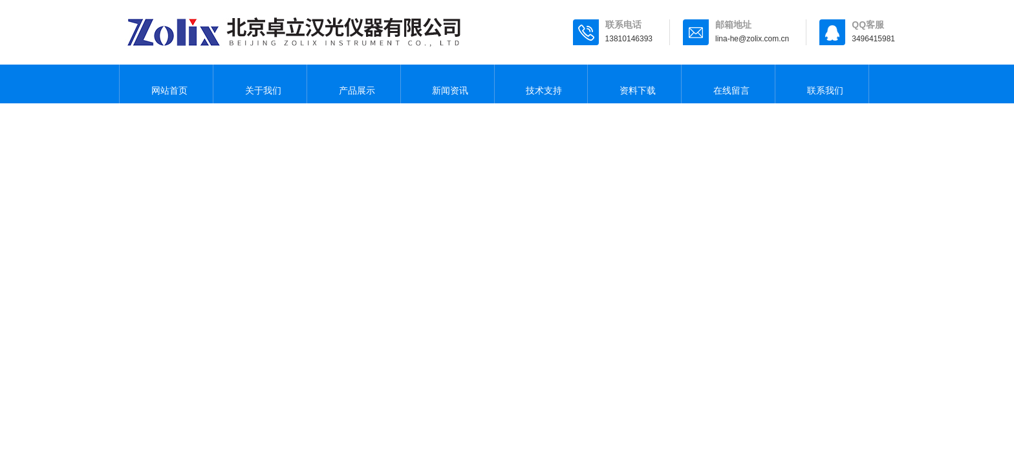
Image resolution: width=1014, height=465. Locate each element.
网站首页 (166, 84)
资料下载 (634, 84)
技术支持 (541, 84)
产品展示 (354, 84)
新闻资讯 (447, 84)
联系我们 (822, 84)
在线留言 (728, 84)
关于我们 (260, 84)
